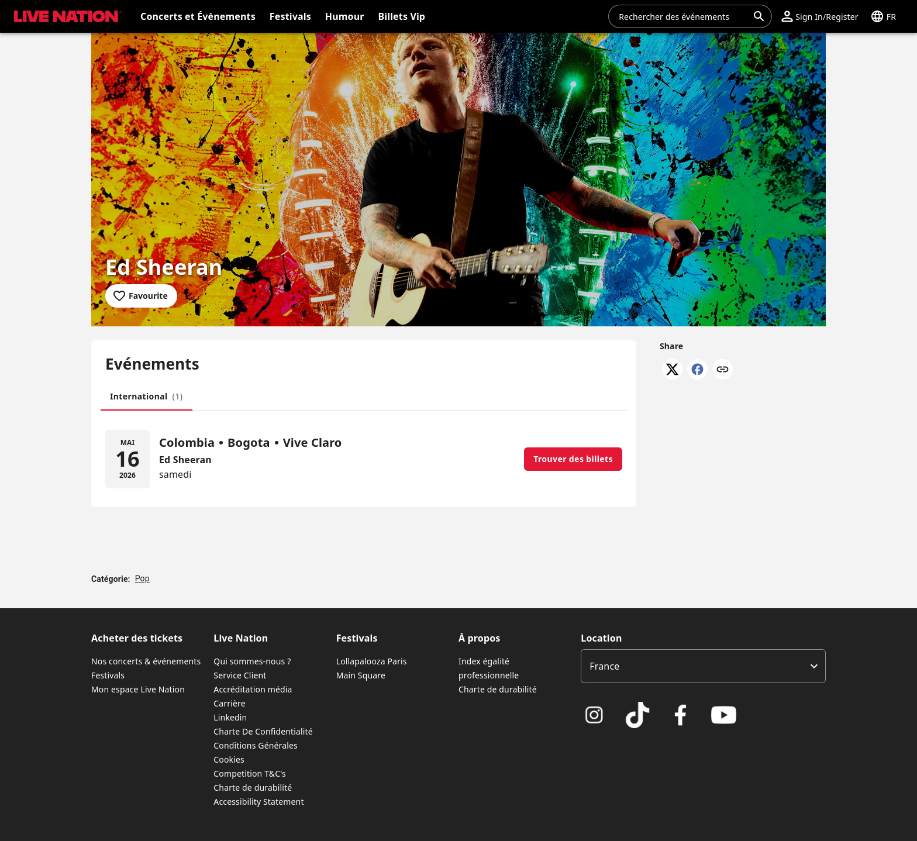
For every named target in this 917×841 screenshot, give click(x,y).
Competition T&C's (249, 773)
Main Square (360, 675)
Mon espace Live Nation (138, 689)
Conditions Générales (255, 745)
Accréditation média (252, 689)
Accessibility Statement (258, 801)
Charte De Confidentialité (262, 731)
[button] (820, 16)
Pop (142, 578)
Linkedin (230, 717)
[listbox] (703, 666)
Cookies (228, 759)
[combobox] (683, 16)
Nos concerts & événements (146, 661)
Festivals (108, 675)
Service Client (239, 675)
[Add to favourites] (141, 296)
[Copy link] (722, 370)
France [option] (604, 666)
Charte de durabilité (252, 787)
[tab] (146, 396)
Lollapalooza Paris (371, 661)
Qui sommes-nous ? (252, 661)
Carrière (229, 703)
